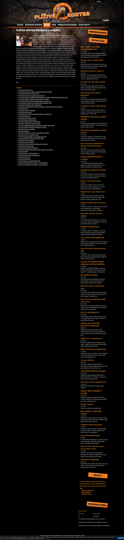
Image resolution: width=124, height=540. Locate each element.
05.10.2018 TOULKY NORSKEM (26, 110)
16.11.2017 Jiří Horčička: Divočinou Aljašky (29, 123)
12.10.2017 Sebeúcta (23, 131)
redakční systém (67, 535)
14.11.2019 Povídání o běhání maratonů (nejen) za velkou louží (34, 101)
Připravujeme (33, 25)
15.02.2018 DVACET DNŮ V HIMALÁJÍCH (29, 121)
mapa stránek (76, 535)
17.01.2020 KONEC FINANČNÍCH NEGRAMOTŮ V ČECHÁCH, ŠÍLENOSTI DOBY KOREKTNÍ (43, 97)
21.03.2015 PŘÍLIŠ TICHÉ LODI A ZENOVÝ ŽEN (31, 138)
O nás (53, 25)
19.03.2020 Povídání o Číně (25, 90)
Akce (46, 25)
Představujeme (67, 25)
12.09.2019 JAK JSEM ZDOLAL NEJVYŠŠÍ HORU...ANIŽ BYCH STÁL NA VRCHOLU (40, 107)
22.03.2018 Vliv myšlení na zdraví (27, 118)
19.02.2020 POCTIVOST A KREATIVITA (28, 93)
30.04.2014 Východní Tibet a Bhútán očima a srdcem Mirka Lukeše (35, 149)
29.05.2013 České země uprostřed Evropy (29, 155)
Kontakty (84, 25)
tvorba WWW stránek (57, 535)
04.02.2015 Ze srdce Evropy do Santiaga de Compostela (32, 144)
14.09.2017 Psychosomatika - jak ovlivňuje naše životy (32, 136)
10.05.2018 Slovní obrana (24, 112)
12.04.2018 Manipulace (24, 116)
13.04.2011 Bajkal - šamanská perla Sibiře (29, 161)
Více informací (47, 538)
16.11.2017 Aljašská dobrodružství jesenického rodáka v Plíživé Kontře (36, 125)
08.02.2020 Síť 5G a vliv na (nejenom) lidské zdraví (31, 95)
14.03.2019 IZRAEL (23, 108)
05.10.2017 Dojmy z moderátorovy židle (28, 135)
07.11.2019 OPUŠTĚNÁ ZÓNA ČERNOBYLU (30, 105)
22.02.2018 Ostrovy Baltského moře (27, 120)
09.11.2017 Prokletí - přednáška (26, 129)
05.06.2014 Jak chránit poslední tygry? (28, 148)
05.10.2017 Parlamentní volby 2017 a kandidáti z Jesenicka (33, 133)
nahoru (82, 535)
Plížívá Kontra (62, 11)
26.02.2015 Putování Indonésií (26, 140)
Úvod (20, 25)
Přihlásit (99, 1)
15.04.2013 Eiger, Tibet (24, 157)
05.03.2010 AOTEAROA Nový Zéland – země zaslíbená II (33, 162)
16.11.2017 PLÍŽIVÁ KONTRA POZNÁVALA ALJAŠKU (32, 127)
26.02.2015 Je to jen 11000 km (26, 142)
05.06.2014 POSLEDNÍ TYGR (26, 146)
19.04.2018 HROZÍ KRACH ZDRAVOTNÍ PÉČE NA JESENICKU (35, 114)
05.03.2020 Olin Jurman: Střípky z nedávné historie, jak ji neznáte (35, 92)
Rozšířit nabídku (86, 492)
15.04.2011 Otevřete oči (24, 159)
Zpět (17, 82)
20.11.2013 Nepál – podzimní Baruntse (28, 153)
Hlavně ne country (87, 494)
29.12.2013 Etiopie (23, 151)
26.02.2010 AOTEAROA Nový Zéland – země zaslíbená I (33, 164)
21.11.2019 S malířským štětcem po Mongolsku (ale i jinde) (33, 99)
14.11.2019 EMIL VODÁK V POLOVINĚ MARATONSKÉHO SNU (35, 103)
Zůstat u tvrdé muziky (87, 490)
